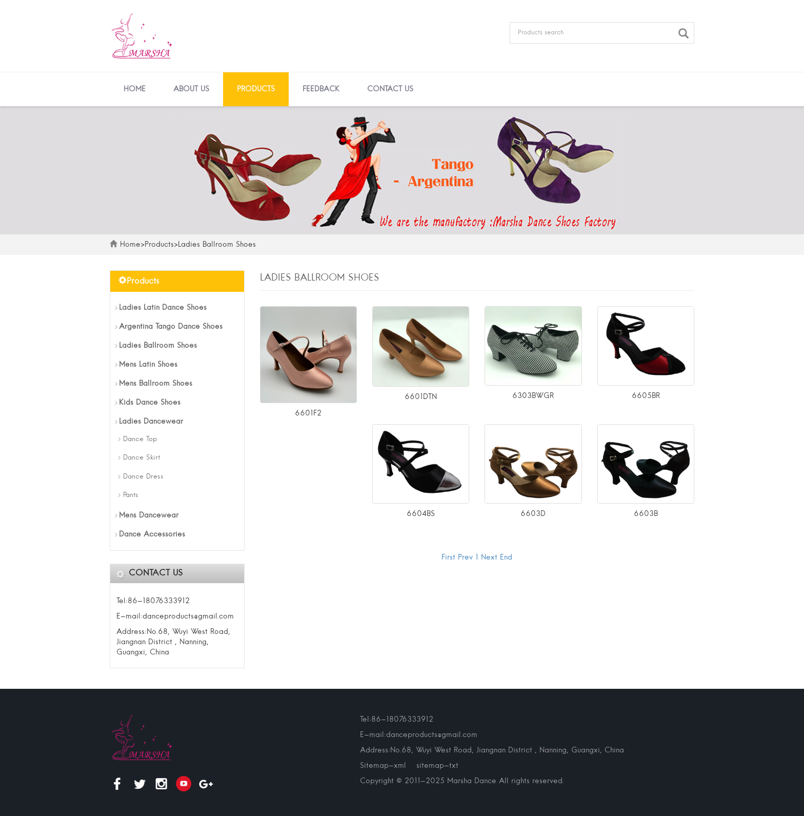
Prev (465, 557)
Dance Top (140, 439)
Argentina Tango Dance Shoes (171, 326)
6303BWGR (533, 396)
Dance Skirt (141, 457)
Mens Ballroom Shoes (155, 383)
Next (489, 557)
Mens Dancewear (148, 515)
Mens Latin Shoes (148, 364)
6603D (533, 514)
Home (135, 89)
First (448, 557)
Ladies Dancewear (151, 421)
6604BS (421, 514)
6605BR (646, 396)
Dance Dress (143, 476)
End (506, 557)
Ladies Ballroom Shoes (217, 244)
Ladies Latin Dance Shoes (163, 307)
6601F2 (308, 413)
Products (256, 89)
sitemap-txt (437, 765)
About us (191, 89)
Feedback (321, 89)
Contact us (390, 89)
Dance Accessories (152, 534)
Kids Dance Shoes (149, 402)
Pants (130, 495)
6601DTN (421, 397)
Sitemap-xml (383, 765)
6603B (646, 514)
